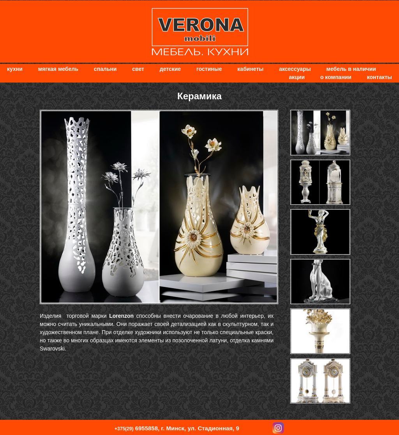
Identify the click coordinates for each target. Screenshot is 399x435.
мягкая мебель (58, 69)
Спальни (105, 69)
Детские (170, 69)
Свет (138, 69)
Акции (297, 77)
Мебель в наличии (351, 69)
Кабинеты (250, 69)
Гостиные (209, 69)
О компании (335, 77)
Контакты (379, 77)
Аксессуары (295, 69)
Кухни (15, 69)
